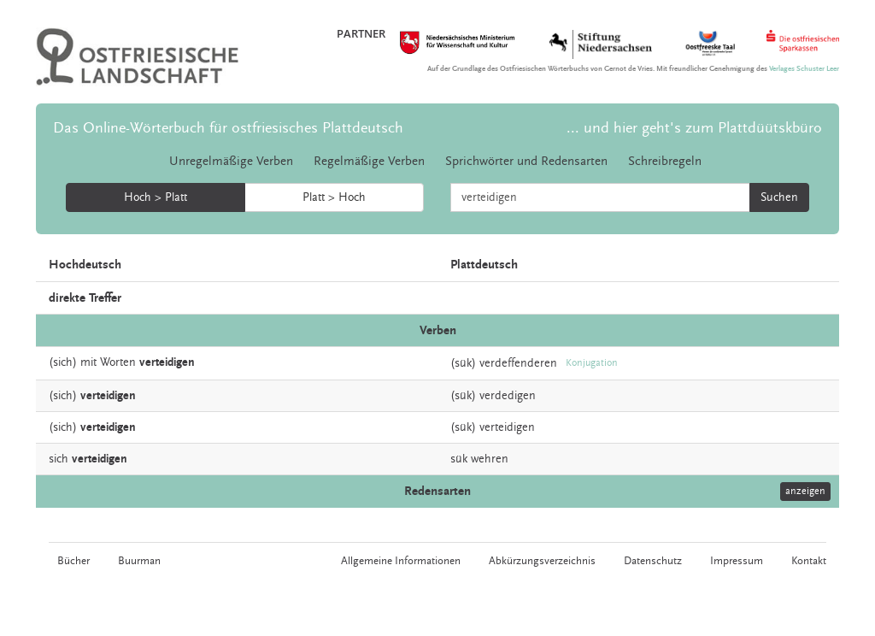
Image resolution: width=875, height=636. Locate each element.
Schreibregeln (665, 161)
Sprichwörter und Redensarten (526, 161)
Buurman (139, 561)
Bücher (73, 561)
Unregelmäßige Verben (231, 161)
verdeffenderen (518, 363)
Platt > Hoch (334, 197)
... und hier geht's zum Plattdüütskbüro (694, 128)
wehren (489, 459)
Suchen (779, 197)
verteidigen (507, 427)
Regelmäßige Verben (369, 161)
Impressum (736, 561)
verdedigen (507, 396)
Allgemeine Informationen (401, 561)
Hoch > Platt (155, 197)
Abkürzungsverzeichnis (542, 561)
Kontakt (808, 561)
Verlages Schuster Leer (804, 69)
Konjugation (592, 362)
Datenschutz (653, 561)
